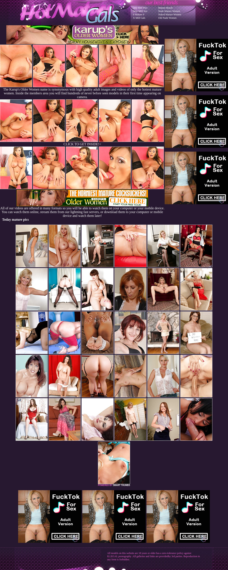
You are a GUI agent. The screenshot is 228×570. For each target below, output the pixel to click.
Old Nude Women (167, 17)
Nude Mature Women (169, 11)
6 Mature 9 (138, 14)
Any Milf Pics (140, 7)
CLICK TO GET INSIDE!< (82, 144)
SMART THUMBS (121, 485)
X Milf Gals (139, 17)
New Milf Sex (140, 11)
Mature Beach (165, 7)
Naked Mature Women (169, 14)
